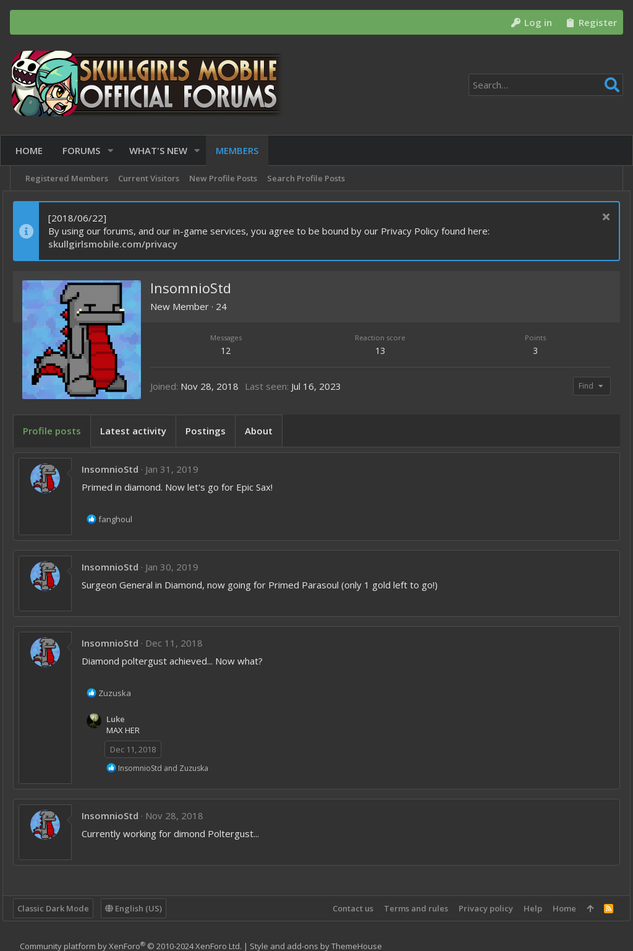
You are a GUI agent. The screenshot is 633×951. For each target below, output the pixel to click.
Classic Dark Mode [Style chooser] (60, 908)
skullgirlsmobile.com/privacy (120, 244)
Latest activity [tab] (141, 430)
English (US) (141, 908)
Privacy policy (478, 908)
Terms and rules (408, 908)
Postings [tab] (213, 430)
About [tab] (266, 430)
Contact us (345, 908)
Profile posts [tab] (59, 430)
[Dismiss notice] (597, 218)
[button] (115, 150)
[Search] (545, 84)
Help (525, 908)
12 (231, 350)
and (170, 768)
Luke (123, 719)
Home (557, 908)
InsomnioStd (117, 469)
